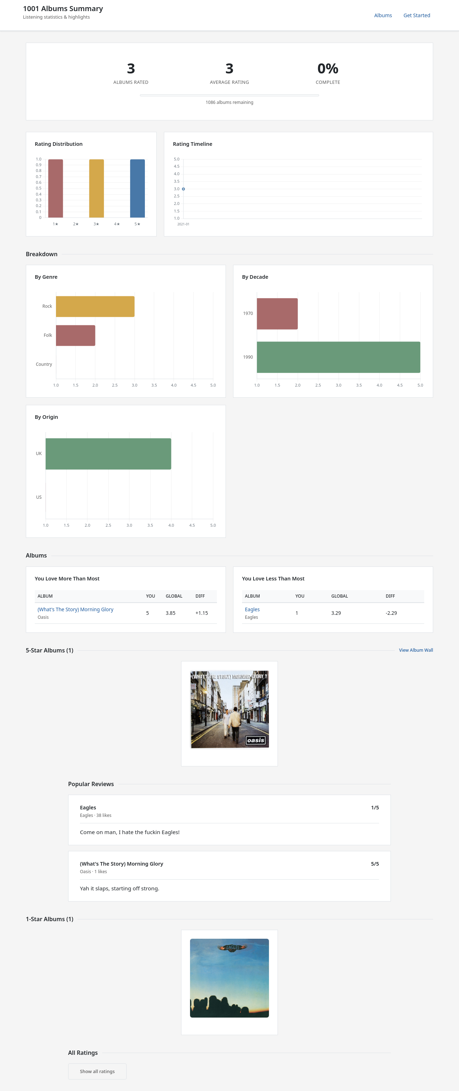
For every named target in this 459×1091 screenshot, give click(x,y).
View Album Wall (416, 650)
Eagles (252, 609)
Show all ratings (97, 1071)
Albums (383, 15)
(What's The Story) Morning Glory (75, 609)
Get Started (416, 15)
